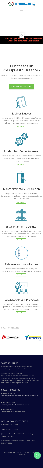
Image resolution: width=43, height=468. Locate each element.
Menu (21, 11)
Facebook (21, 458)
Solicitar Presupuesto (21, 87)
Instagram (21, 464)
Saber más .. (21, 127)
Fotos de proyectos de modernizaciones (15, 405)
